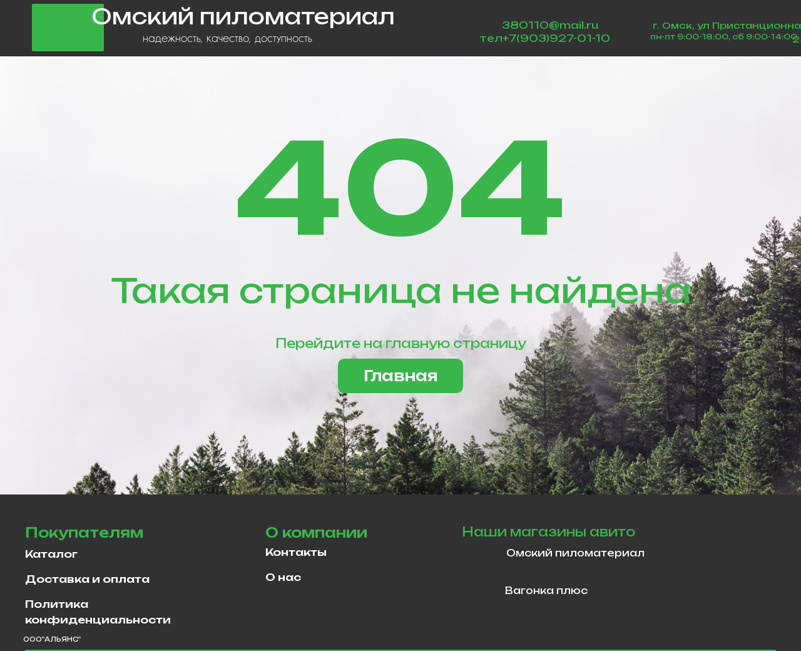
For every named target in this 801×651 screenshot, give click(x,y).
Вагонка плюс (546, 591)
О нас (283, 577)
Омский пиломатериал (575, 553)
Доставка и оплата (87, 579)
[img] (481, 555)
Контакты (296, 552)
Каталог (51, 554)
